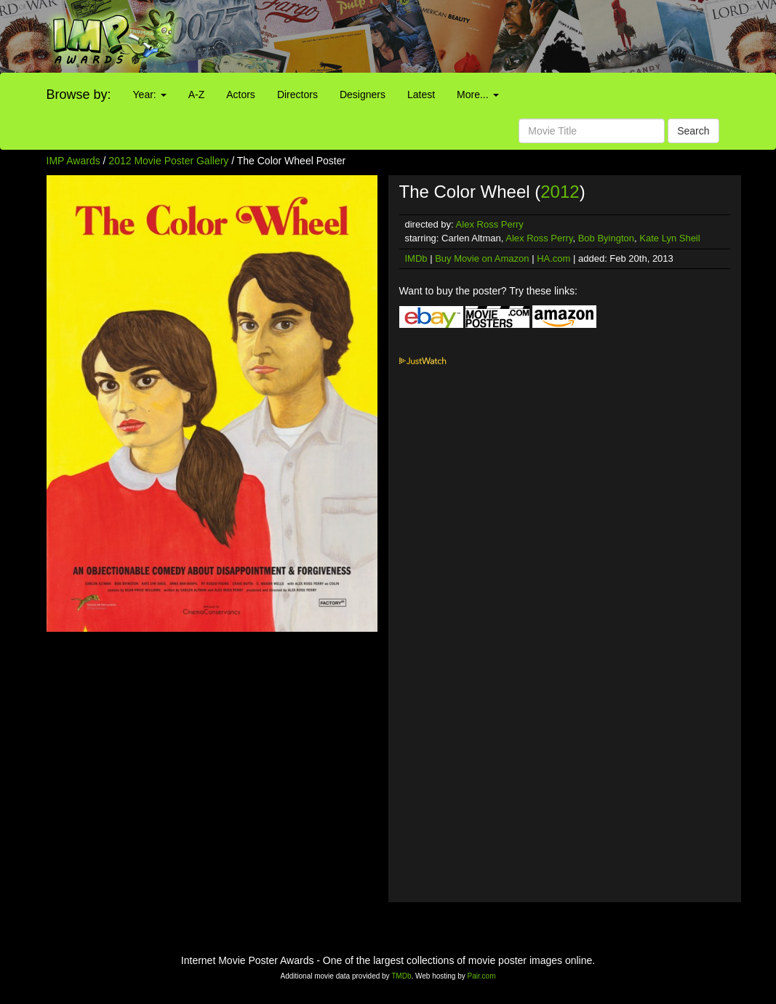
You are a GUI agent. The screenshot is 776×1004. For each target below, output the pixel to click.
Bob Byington (606, 238)
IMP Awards (73, 160)
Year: (150, 94)
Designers (362, 94)
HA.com (553, 258)
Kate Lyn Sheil (669, 238)
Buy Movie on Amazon (482, 258)
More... (477, 94)
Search (693, 131)
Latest (421, 94)
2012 (559, 191)
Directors (297, 94)
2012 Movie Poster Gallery (168, 160)
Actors (240, 94)
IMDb (416, 258)
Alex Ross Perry (490, 224)
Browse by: (79, 94)
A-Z (196, 94)
